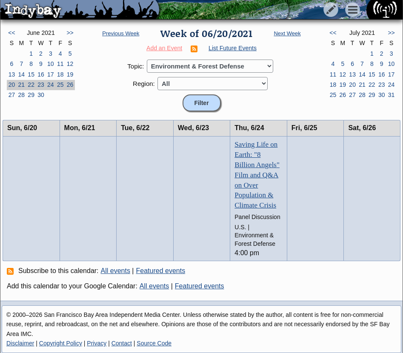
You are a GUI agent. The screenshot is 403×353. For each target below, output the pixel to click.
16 (40, 74)
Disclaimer (20, 343)
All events (115, 270)
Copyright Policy (60, 343)
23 (40, 84)
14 (21, 74)
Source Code (154, 343)
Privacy (96, 343)
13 (12, 74)
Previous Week (120, 33)
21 (21, 84)
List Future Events (233, 48)
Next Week (287, 33)
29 (31, 94)
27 (12, 94)
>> (69, 32)
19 (70, 74)
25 (60, 84)
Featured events (161, 270)
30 (40, 94)
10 (50, 63)
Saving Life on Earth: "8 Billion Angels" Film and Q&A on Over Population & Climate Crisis (257, 174)
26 (70, 84)
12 (70, 63)
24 (50, 84)
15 (31, 74)
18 (60, 74)
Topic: (135, 66)
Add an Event (164, 48)
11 (60, 63)
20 (12, 84)
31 (391, 94)
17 (50, 74)
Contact (121, 343)
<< (11, 32)
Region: (144, 83)
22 (31, 84)
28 (21, 94)
